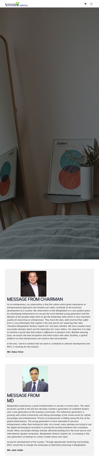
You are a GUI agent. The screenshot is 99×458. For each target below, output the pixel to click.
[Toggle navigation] (91, 3)
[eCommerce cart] (85, 3)
